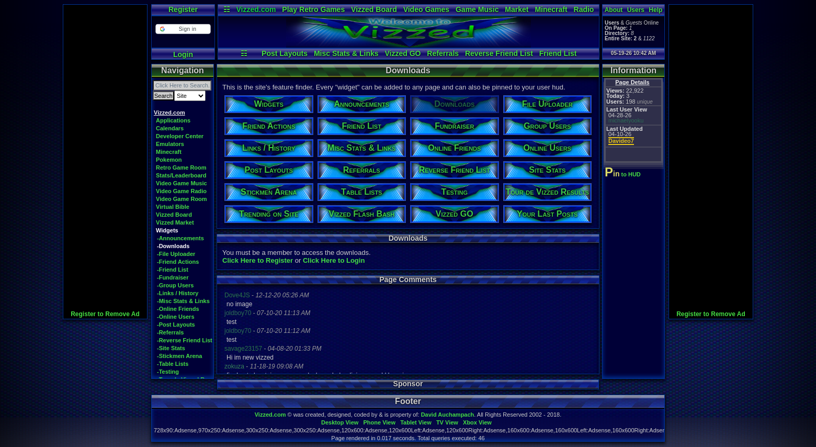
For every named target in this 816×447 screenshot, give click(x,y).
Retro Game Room (181, 167)
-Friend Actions (178, 262)
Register (183, 9)
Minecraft (551, 9)
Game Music (477, 9)
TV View (447, 422)
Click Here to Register (257, 260)
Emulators (170, 144)
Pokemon (169, 160)
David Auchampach (447, 414)
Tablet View (416, 422)
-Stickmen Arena (179, 356)
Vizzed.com (256, 9)
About (614, 10)
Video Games (426, 9)
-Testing (168, 371)
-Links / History (177, 293)
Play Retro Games (313, 9)
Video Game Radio (181, 191)
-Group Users (175, 285)
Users (635, 10)
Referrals (443, 53)
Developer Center (179, 136)
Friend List (558, 53)
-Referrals (170, 332)
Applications (173, 120)
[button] (182, 29)
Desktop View (339, 422)
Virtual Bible (172, 207)
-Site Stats (171, 348)
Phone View (379, 422)
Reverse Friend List (499, 53)
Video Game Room (181, 199)
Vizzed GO (402, 53)
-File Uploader (176, 254)
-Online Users (176, 317)
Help (655, 10)
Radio (584, 9)
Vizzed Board (374, 9)
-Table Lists (172, 364)
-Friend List (172, 269)
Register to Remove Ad (105, 314)
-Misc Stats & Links (183, 301)
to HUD (624, 174)
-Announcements (180, 238)
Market (516, 9)
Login (183, 54)
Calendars (170, 128)
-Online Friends (178, 309)
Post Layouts (285, 53)
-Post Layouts (176, 324)
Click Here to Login (334, 260)
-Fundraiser (173, 277)
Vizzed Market (175, 222)
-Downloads (173, 246)
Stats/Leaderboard (181, 175)
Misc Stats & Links (346, 53)
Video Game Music (181, 183)
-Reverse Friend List (184, 340)
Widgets (167, 230)
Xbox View (477, 422)
